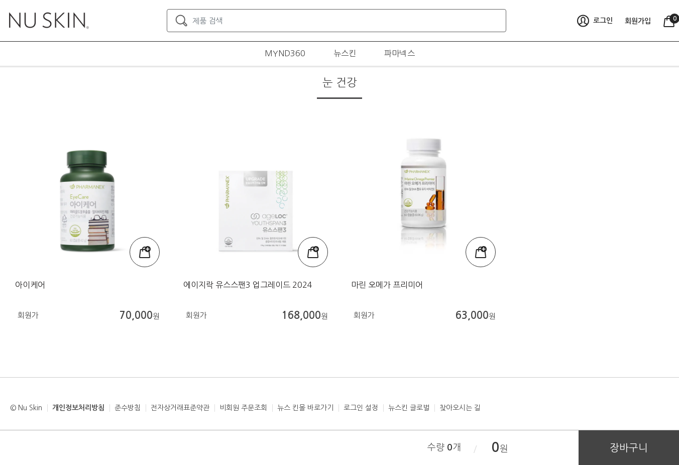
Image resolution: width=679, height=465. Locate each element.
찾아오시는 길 (460, 407)
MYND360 (285, 53)
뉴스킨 (344, 53)
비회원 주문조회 (243, 407)
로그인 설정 (361, 407)
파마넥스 (399, 53)
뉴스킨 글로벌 (408, 407)
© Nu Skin (26, 407)
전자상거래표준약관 (180, 407)
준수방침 (128, 407)
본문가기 (0, 0)
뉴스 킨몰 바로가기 (305, 407)
